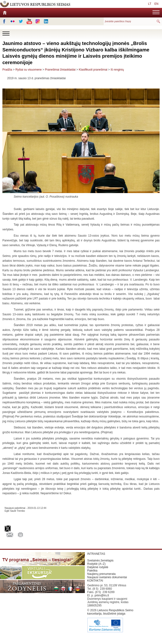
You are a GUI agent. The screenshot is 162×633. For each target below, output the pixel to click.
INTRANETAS (96, 553)
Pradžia (7, 69)
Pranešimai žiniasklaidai (60, 69)
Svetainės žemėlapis (100, 560)
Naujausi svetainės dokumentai (107, 577)
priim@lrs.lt (102, 595)
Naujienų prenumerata (101, 574)
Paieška (92, 570)
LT (149, 4)
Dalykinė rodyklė (97, 567)
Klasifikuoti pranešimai (93, 69)
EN (156, 4)
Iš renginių (117, 69)
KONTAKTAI (95, 580)
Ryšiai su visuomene (28, 69)
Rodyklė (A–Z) (96, 564)
